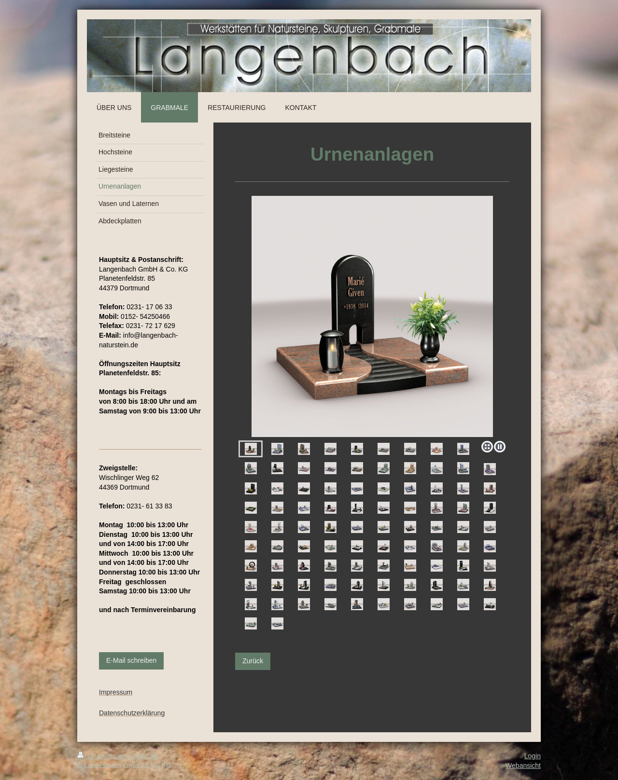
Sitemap (145, 756)
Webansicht (523, 765)
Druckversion (103, 756)
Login (532, 756)
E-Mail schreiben (131, 660)
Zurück (252, 661)
